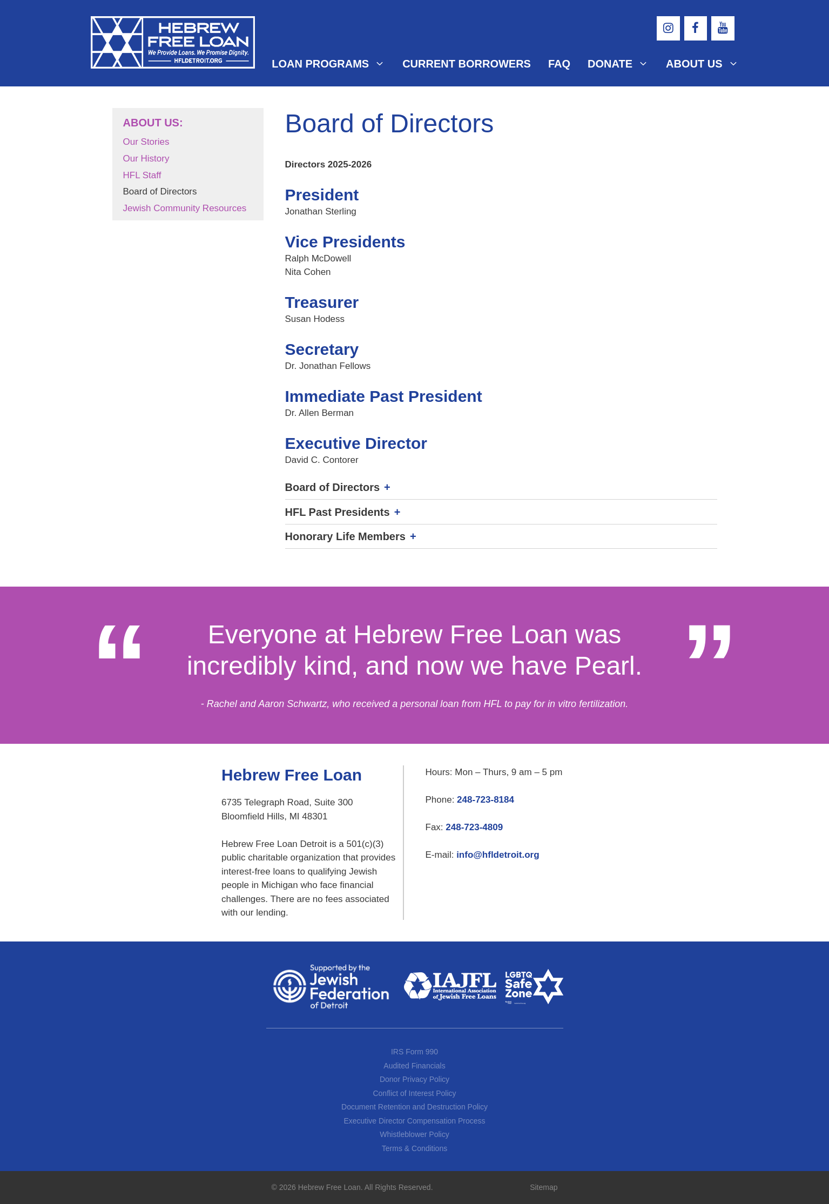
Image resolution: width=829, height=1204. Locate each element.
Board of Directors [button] (332, 487)
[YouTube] (722, 28)
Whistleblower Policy (414, 1134)
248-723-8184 (485, 800)
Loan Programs (333, 63)
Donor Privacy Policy (414, 1079)
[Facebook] (695, 28)
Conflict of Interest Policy (414, 1093)
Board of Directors (160, 191)
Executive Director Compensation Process (414, 1120)
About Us (702, 63)
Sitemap (543, 1187)
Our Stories (146, 142)
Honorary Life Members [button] (345, 536)
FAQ (559, 64)
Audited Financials (414, 1065)
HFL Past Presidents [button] (337, 512)
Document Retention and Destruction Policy (414, 1106)
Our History (146, 158)
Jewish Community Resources (185, 208)
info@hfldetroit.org (498, 855)
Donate (622, 63)
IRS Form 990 (414, 1051)
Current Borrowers (466, 64)
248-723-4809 (474, 827)
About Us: (153, 123)
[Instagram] (668, 28)
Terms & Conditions (414, 1148)
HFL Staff (142, 175)
